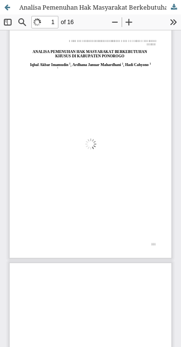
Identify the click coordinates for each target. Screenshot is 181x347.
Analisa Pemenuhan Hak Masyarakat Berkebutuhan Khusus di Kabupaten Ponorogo (100, 7)
